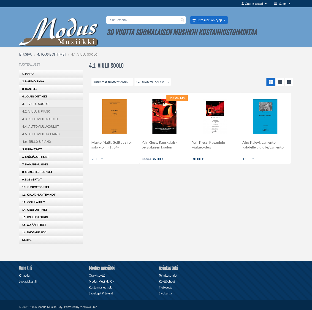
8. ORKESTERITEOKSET (37, 172)
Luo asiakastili (28, 281)
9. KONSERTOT (32, 179)
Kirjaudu (24, 275)
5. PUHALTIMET (32, 149)
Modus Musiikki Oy (101, 281)
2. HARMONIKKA (33, 81)
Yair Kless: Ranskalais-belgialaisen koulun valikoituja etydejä (159, 147)
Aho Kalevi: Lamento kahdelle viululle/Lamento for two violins (263, 147)
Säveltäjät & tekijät (101, 293)
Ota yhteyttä (97, 275)
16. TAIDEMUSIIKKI (34, 232)
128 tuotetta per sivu (153, 82)
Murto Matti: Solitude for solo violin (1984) (111, 144)
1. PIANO (28, 73)
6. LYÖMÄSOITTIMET (35, 157)
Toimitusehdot (168, 275)
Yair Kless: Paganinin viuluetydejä (208, 144)
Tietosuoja (165, 287)
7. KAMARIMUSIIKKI (35, 164)
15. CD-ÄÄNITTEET (34, 224)
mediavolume (88, 307)
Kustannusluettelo (100, 287)
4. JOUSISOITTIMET (51, 54)
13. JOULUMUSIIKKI (35, 217)
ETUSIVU (25, 54)
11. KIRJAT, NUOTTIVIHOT (38, 194)
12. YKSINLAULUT (33, 202)
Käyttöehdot (167, 281)
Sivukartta (165, 293)
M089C (26, 240)
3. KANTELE (29, 89)
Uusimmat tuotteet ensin (112, 82)
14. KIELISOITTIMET (34, 209)
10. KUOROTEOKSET (35, 187)
